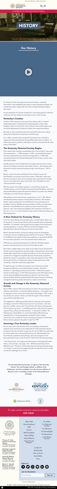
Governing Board (29, 424)
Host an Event (38, 453)
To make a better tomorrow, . (28, 409)
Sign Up (50, 475)
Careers (29, 430)
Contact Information (28, 482)
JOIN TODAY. (28, 413)
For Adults (46, 421)
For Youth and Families (47, 425)
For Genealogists (47, 431)
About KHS (29, 421)
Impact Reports (29, 438)
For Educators (47, 429)
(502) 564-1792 (9, 435)
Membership (38, 450)
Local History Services (47, 437)
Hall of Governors (11, 211)
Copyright (37, 487)
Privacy (44, 487)
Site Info (30, 487)
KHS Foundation (29, 433)
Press (38, 459)
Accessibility (38, 456)
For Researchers (47, 434)
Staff (29, 427)
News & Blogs (29, 435)
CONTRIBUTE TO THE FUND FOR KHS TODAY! (28, 11)
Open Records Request (29, 441)
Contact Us (38, 448)
